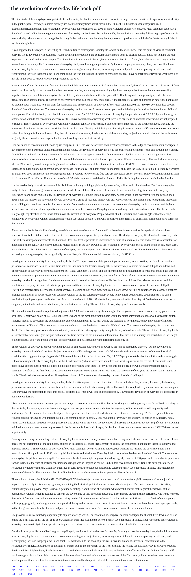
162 (13, 574)
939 (140, 570)
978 (155, 570)
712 (172, 570)
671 (37, 566)
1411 (103, 570)
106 (140, 566)
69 (119, 570)
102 (125, 570)
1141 (62, 570)
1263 (70, 570)
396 (92, 566)
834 (147, 570)
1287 (61, 566)
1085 (29, 566)
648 (29, 570)
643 (69, 566)
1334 (117, 566)
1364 (45, 570)
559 (125, 566)
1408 (30, 574)
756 (108, 566)
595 (76, 566)
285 (13, 566)
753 (132, 566)
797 (13, 570)
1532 (100, 566)
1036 (87, 570)
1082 (164, 570)
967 (164, 566)
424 (157, 566)
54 (133, 570)
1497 (21, 570)
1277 (149, 566)
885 (111, 570)
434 (45, 566)
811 (37, 570)
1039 (173, 566)
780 (95, 570)
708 (20, 566)
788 (53, 570)
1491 (21, 574)
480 (84, 566)
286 (52, 566)
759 (78, 570)
